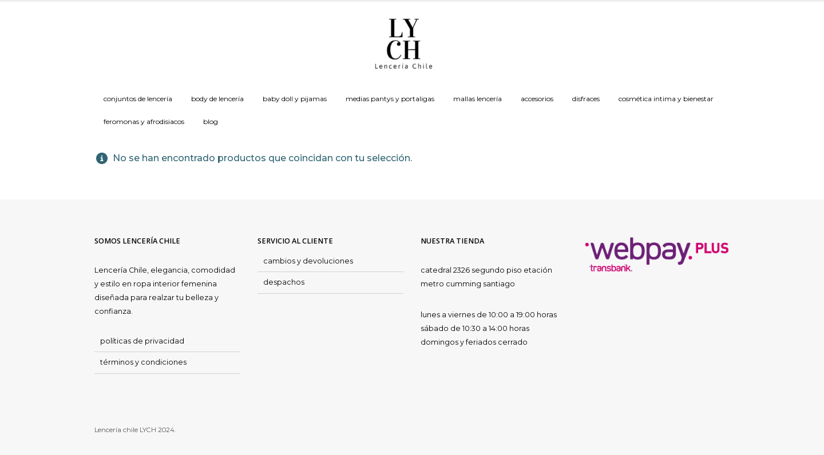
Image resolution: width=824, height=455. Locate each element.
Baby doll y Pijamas (295, 98)
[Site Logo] (403, 44)
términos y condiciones (143, 362)
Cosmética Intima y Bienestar (666, 98)
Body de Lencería (217, 98)
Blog (210, 121)
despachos (283, 282)
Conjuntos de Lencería (138, 98)
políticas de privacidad (142, 341)
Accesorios (537, 98)
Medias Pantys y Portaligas (390, 98)
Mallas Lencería (477, 98)
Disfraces (586, 98)
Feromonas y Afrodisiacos (144, 121)
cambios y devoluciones (308, 261)
